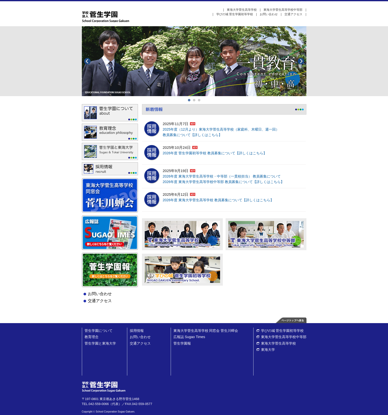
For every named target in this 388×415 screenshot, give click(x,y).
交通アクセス (293, 14)
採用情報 (137, 331)
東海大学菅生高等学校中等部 (282, 9)
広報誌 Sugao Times (189, 337)
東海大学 (268, 350)
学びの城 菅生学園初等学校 (234, 14)
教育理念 (92, 337)
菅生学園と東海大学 (100, 343)
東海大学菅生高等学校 (242, 9)
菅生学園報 (182, 343)
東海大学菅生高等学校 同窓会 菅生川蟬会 (205, 331)
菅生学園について (99, 331)
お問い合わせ (269, 14)
